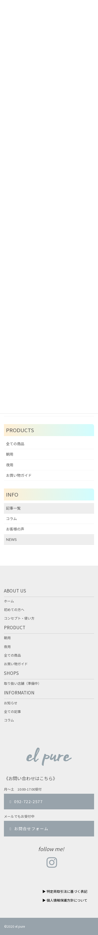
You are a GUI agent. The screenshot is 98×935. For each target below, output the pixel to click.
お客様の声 (15, 529)
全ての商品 (15, 444)
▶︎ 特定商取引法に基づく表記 (64, 891)
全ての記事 (12, 712)
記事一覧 (13, 508)
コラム (11, 518)
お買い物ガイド (19, 475)
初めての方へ (14, 610)
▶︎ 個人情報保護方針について (64, 900)
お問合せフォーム (28, 828)
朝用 (9, 454)
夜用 (9, 465)
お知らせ (11, 703)
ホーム (9, 601)
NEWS (11, 539)
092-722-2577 (25, 801)
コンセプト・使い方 (19, 618)
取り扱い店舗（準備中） (22, 683)
